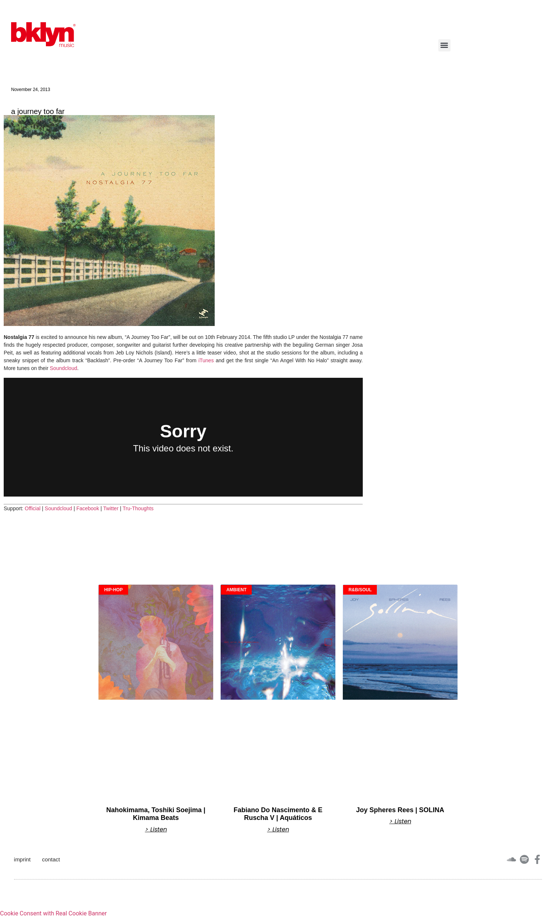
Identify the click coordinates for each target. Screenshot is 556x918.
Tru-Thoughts (138, 508)
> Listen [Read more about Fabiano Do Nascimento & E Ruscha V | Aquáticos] (278, 830)
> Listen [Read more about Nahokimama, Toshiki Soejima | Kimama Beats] (156, 830)
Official (33, 508)
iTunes (206, 360)
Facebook (87, 508)
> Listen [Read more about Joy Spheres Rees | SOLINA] (400, 821)
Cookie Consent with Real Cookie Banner (53, 913)
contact (51, 859)
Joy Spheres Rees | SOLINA (400, 810)
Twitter (110, 508)
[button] (444, 45)
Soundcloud (63, 368)
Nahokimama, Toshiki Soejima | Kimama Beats (155, 814)
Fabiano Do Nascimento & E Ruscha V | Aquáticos (278, 814)
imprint (22, 859)
